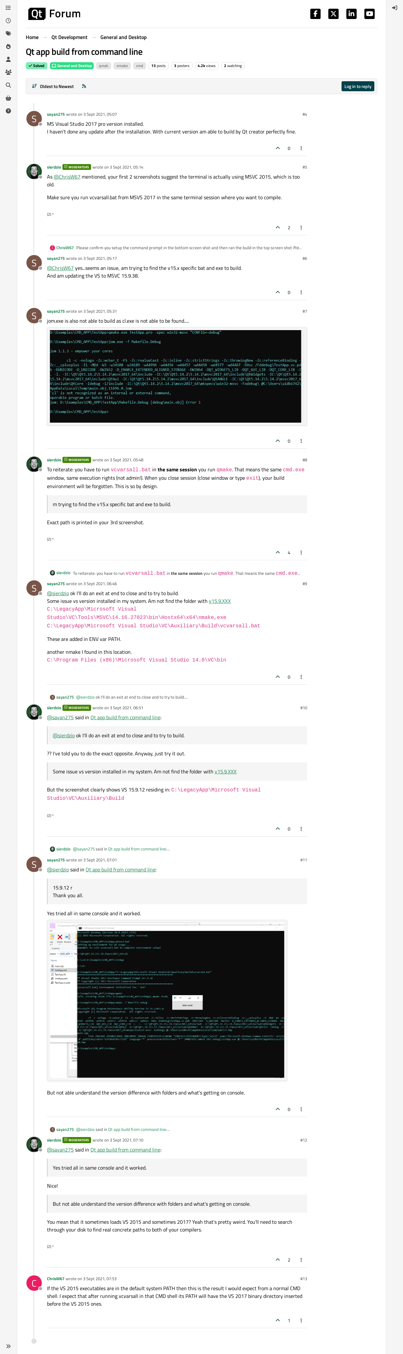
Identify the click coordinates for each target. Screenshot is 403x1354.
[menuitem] (394, 8)
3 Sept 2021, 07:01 (100, 860)
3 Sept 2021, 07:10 (126, 1140)
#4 (305, 114)
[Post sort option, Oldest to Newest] (53, 86)
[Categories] (8, 8)
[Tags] (8, 33)
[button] (8, 1346)
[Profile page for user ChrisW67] (34, 1283)
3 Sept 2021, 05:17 (100, 258)
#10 (303, 707)
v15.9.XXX (220, 601)
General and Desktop (72, 66)
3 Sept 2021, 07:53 (100, 1278)
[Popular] (8, 46)
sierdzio (54, 167)
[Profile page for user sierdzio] (34, 171)
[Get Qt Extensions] (8, 98)
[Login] (394, 8)
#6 (305, 258)
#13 (303, 1278)
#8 (305, 459)
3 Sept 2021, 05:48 (126, 459)
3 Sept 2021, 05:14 (126, 167)
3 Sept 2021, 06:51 (126, 707)
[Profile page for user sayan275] (34, 118)
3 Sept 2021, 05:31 (100, 311)
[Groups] (8, 72)
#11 (303, 860)
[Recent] (8, 20)
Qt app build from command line (125, 717)
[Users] (8, 59)
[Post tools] (301, 148)
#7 (305, 311)
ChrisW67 (65, 248)
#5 (305, 167)
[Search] (8, 85)
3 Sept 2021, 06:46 (100, 583)
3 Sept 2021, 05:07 (100, 114)
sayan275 (56, 114)
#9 (305, 583)
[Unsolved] (8, 111)
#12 (303, 1140)
